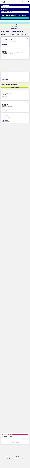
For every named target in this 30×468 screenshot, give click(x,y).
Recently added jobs (15, 20)
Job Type (2, 13)
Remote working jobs (15, 22)
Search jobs (15, 17)
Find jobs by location (4, 9)
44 (20, 308)
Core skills (17, 34)
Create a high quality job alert (15, 87)
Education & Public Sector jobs (15, 26)
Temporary (24, 15)
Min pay (22, 34)
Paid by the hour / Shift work (15, 28)
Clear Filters (2, 34)
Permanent (13, 15)
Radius (13, 34)
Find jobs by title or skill (5, 5)
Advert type (26, 34)
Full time (8, 15)
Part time (3, 15)
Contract (18, 15)
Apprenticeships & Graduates (15, 24)
